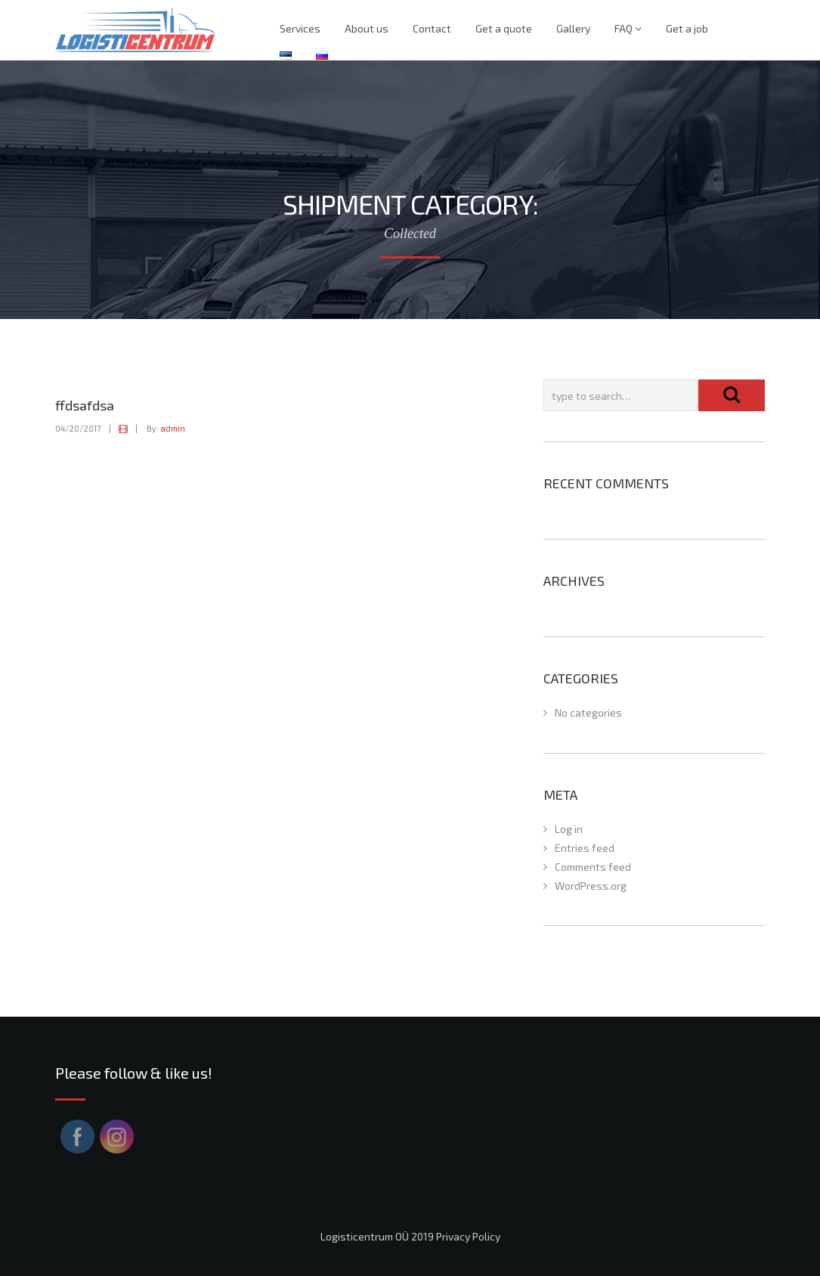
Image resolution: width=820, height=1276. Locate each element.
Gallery (573, 28)
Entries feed (584, 847)
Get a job (687, 28)
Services (300, 28)
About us (366, 28)
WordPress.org (591, 885)
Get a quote (503, 28)
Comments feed (593, 866)
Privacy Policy (468, 1236)
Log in (569, 828)
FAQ (628, 28)
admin (172, 428)
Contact (432, 28)
